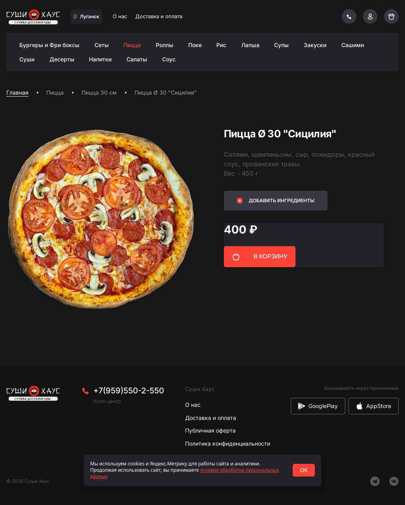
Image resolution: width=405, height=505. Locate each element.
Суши (26, 59)
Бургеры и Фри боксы (49, 45)
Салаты (137, 59)
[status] (202, 470)
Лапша (250, 45)
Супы (281, 45)
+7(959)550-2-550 (128, 390)
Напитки (100, 59)
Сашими (352, 45)
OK (304, 470)
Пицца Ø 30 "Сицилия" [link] (165, 92)
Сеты (102, 45)
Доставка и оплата (158, 16)
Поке (195, 45)
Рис (221, 45)
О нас (120, 16)
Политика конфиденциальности (227, 443)
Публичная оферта (210, 430)
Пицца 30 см (99, 92)
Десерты (61, 59)
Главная (17, 92)
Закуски (315, 45)
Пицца (132, 45)
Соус (169, 59)
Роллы (164, 45)
